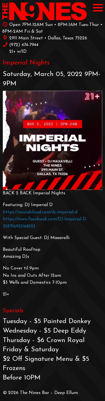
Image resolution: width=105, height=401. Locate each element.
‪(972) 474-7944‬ (20, 44)
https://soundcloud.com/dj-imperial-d (40, 212)
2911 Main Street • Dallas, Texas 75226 (44, 37)
